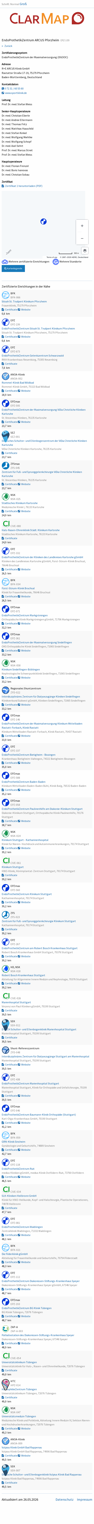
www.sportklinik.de (14, 93)
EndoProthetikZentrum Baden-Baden (24, 781)
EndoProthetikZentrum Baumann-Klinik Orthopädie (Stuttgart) (39, 1114)
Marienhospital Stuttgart (17, 1002)
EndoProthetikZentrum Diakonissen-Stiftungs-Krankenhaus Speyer (41, 1281)
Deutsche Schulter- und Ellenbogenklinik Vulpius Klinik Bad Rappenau (42, 1474)
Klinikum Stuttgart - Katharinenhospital (25, 840)
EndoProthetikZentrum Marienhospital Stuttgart (31, 1083)
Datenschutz (65, 1499)
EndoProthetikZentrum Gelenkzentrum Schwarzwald (33, 355)
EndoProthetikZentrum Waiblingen (22, 1227)
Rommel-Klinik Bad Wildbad (18, 382)
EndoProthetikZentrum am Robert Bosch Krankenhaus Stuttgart (40, 948)
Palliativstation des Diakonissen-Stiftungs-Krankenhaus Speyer (38, 1335)
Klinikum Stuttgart (13, 867)
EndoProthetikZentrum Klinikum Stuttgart (27, 894)
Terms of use (52, 257)
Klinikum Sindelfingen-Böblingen (21, 669)
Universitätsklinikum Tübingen (19, 1362)
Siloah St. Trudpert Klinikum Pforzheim (24, 301)
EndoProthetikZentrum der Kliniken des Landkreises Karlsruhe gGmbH (43, 557)
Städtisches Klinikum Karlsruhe (20, 503)
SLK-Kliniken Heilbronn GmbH (19, 1195)
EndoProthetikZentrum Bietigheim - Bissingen (29, 754)
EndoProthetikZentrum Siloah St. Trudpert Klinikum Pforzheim (38, 328)
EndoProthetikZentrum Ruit (18, 1168)
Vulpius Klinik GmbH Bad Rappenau (22, 1447)
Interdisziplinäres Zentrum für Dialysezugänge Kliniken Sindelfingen (41, 696)
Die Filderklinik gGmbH (15, 1254)
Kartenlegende (13, 268)
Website (24, 309)
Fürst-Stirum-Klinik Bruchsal (18, 588)
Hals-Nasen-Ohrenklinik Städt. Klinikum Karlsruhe (31, 530)
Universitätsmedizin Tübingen (19, 1416)
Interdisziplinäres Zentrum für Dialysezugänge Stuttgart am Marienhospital (46, 1056)
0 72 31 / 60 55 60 (13, 88)
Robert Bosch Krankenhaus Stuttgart (24, 975)
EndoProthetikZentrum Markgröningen (25, 615)
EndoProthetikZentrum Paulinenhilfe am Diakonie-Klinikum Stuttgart (42, 808)
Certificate (10, 309)
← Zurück (7, 46)
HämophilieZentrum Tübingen (19, 1389)
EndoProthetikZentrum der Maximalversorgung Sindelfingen (37, 642)
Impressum (84, 1499)
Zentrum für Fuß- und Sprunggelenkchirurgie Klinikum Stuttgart (39, 921)
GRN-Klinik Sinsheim (14, 1141)
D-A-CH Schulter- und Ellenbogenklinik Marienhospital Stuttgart (39, 1029)
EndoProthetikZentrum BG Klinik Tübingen (27, 1308)
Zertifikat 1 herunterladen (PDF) (22, 186)
